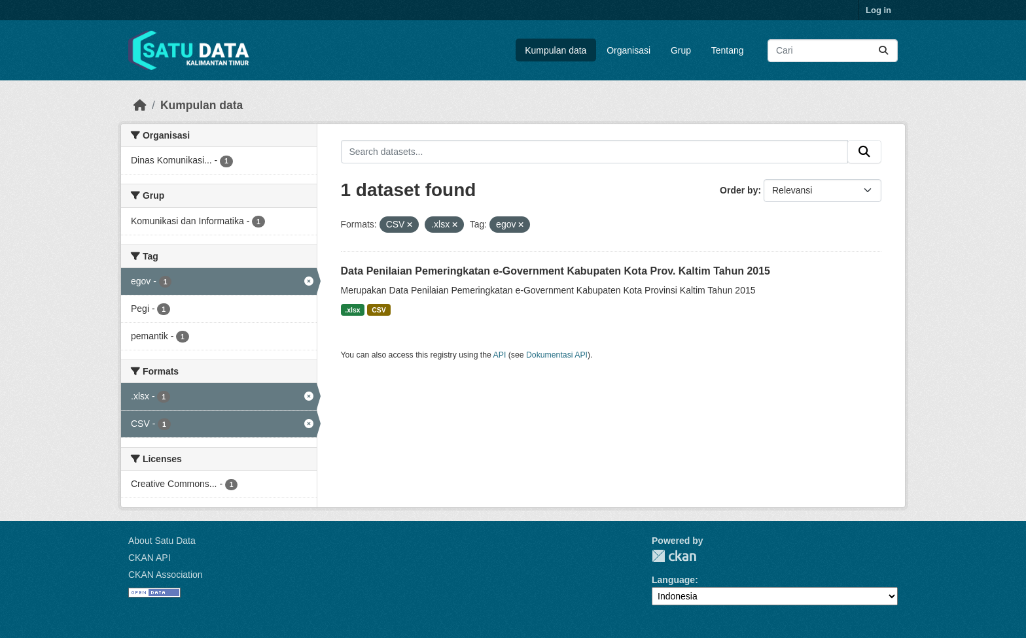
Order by (739, 190)
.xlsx (352, 310)
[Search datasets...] (833, 50)
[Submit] (883, 50)
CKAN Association (165, 574)
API (499, 355)
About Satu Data (162, 540)
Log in (878, 10)
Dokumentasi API (557, 355)
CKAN (674, 556)
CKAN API (149, 557)
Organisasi (628, 50)
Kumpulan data (555, 50)
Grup (681, 50)
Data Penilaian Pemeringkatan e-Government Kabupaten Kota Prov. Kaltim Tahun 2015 (555, 271)
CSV (379, 310)
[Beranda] (140, 105)
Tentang (727, 50)
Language (673, 580)
